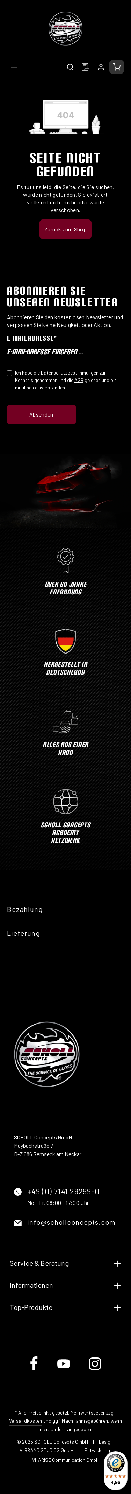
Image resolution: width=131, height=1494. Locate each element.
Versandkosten (25, 1421)
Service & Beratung (39, 1263)
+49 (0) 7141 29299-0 (63, 1191)
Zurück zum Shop (65, 229)
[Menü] (14, 67)
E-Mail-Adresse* (32, 338)
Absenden (41, 414)
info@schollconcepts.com (71, 1222)
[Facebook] (34, 1369)
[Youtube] (64, 1369)
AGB (78, 380)
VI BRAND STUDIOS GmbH (47, 1450)
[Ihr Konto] (101, 67)
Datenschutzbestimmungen (70, 372)
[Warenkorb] (116, 67)
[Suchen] (70, 67)
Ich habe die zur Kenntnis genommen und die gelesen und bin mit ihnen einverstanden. (66, 379)
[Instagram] (95, 1369)
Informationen (31, 1285)
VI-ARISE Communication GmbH (65, 1460)
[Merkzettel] (86, 67)
